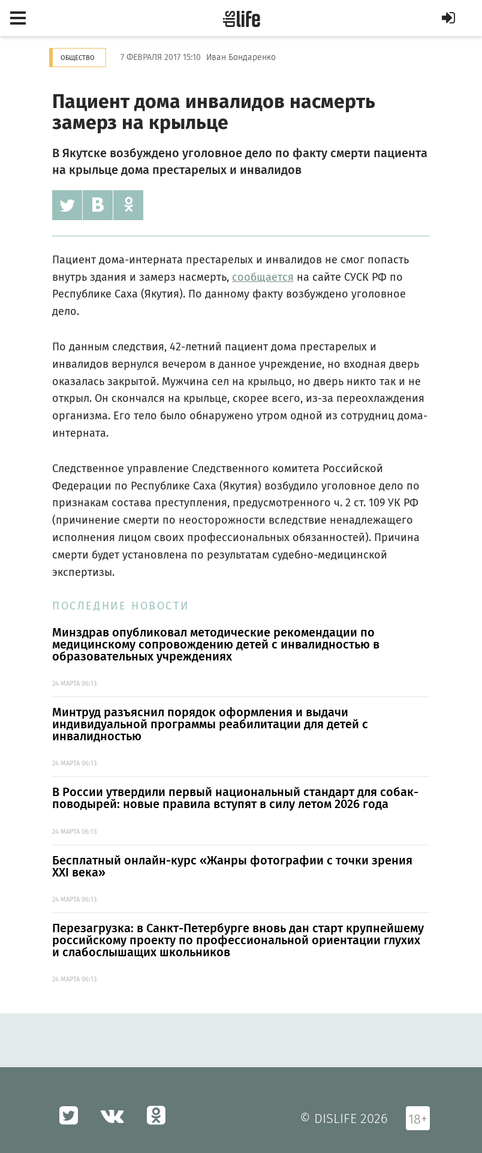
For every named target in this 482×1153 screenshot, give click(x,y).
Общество (78, 58)
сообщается (263, 277)
